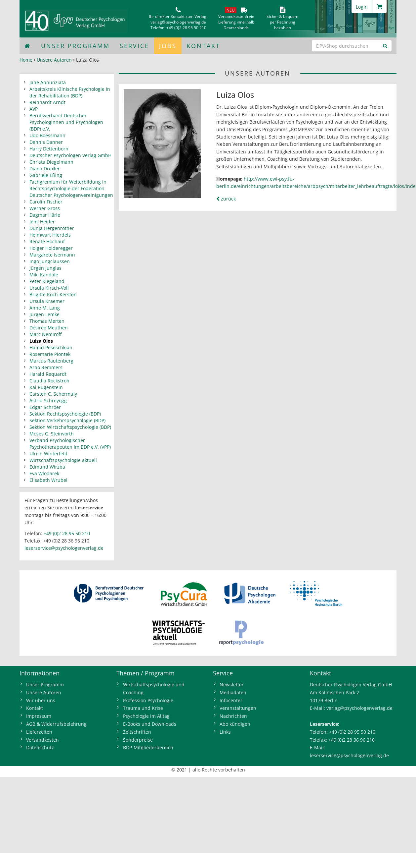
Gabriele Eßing (45, 175)
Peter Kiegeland (46, 281)
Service (134, 46)
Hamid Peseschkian (50, 347)
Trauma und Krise (143, 708)
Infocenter (231, 700)
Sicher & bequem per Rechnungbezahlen (282, 22)
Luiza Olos (41, 341)
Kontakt (203, 46)
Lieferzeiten (39, 732)
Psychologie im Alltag (146, 716)
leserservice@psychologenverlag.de (64, 548)
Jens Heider (42, 221)
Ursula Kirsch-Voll (49, 288)
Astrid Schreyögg (48, 400)
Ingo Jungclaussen (49, 261)
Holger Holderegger (51, 248)
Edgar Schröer (45, 407)
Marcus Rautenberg (51, 361)
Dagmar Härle (44, 215)
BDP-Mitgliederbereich (148, 747)
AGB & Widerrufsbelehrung (56, 724)
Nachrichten (233, 716)
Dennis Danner (46, 142)
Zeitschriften (137, 732)
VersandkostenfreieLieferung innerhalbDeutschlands (236, 22)
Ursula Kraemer (46, 301)
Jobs (168, 46)
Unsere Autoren (54, 60)
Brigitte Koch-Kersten (53, 294)
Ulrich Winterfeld (48, 453)
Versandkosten (42, 740)
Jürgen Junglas (45, 268)
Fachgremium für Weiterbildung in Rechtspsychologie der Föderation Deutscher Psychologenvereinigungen (71, 188)
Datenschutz (40, 747)
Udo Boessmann (47, 135)
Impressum (38, 716)
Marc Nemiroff (45, 334)
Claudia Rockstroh (49, 380)
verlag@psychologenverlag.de (178, 22)
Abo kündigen (235, 724)
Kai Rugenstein (46, 387)
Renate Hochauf (47, 241)
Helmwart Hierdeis (50, 235)
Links (225, 732)
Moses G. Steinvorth (51, 433)
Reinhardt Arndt (47, 102)
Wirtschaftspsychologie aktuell (63, 460)
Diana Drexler (44, 168)
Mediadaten (233, 692)
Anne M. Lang (44, 308)
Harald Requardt (47, 374)
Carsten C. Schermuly (53, 394)
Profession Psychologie (148, 700)
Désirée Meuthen (48, 327)
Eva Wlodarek (44, 473)
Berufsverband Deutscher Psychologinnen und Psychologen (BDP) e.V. (66, 122)
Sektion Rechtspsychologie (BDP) (65, 414)
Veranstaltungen (238, 708)
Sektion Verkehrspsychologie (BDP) (67, 420)
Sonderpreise (138, 740)
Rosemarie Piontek (49, 354)
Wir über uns (40, 700)
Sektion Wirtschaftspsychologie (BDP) (70, 427)
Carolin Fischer (45, 202)
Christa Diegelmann (51, 162)
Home (26, 60)
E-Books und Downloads (149, 724)
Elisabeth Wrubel (48, 480)
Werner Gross (44, 208)
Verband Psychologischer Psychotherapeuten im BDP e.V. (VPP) (70, 443)
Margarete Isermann (52, 255)
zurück (226, 199)
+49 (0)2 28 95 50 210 (186, 27)
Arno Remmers (45, 367)
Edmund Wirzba (47, 467)
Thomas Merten (46, 321)
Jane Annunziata (47, 82)
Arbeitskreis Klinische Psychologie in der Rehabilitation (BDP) (69, 92)
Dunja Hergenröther (51, 228)
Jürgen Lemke (44, 314)
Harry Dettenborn (48, 148)
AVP (33, 109)
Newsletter (232, 684)
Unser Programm (75, 46)
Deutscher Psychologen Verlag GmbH (70, 155)
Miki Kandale (43, 274)
